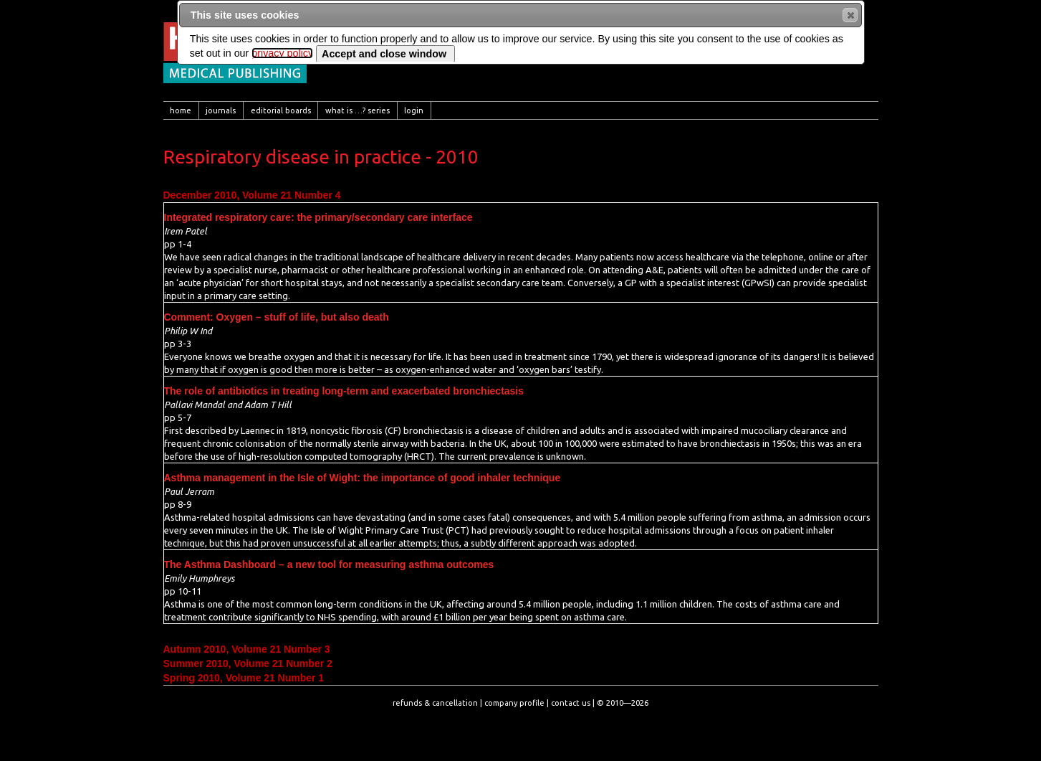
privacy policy (282, 53)
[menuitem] (181, 110)
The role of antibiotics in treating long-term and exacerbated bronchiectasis (344, 391)
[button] (850, 15)
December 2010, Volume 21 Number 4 (252, 195)
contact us (570, 703)
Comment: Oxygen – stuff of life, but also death (276, 317)
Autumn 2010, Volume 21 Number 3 (246, 649)
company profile (514, 703)
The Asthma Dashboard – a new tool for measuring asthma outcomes (329, 564)
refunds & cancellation (435, 703)
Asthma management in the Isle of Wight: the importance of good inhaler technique (362, 477)
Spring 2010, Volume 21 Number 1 (244, 678)
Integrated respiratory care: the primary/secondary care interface (318, 217)
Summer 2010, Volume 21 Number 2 (247, 663)
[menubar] (520, 110)
